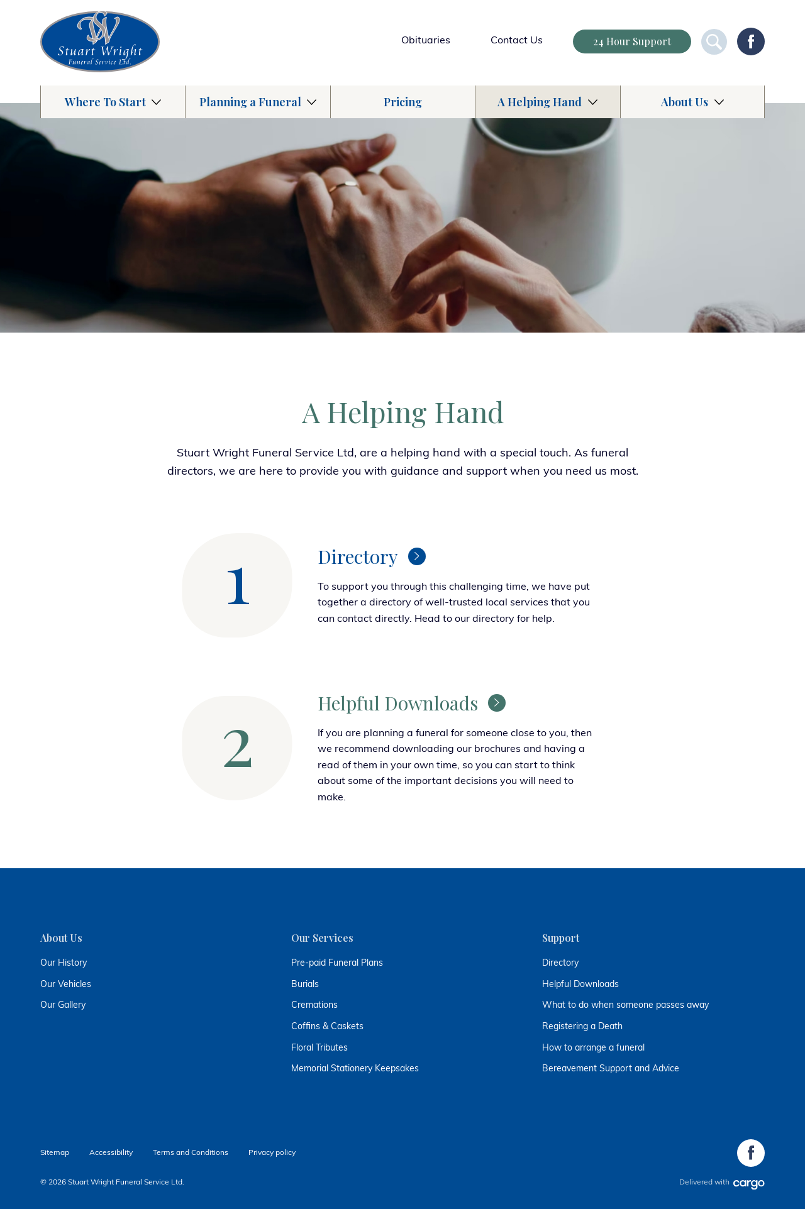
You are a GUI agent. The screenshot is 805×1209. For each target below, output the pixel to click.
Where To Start (105, 101)
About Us (684, 101)
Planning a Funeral (250, 101)
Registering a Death (582, 1027)
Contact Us (517, 41)
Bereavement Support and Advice (610, 1069)
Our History (63, 963)
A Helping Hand (539, 101)
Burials (305, 985)
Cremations (314, 1005)
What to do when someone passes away (625, 1005)
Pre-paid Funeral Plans (337, 963)
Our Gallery (63, 1005)
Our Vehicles (65, 985)
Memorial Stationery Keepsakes (355, 1069)
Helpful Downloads (580, 985)
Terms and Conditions (190, 1153)
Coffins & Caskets (327, 1027)
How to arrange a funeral (593, 1048)
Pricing (403, 101)
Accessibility (111, 1153)
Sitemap (54, 1153)
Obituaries (425, 41)
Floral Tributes (319, 1048)
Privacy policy (272, 1153)
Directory (560, 963)
